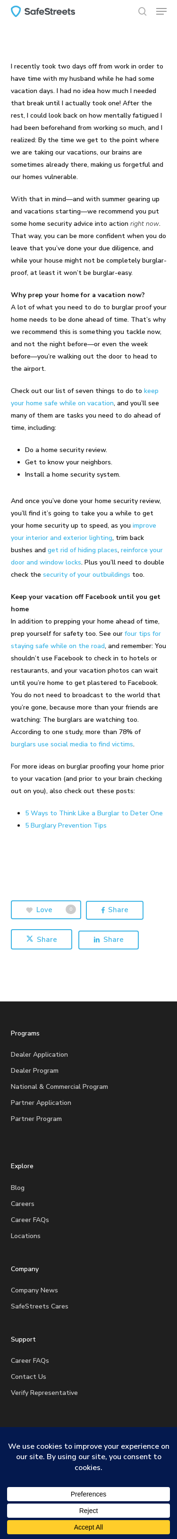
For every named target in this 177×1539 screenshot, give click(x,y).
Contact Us (28, 1376)
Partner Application (41, 1102)
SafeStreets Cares (39, 1306)
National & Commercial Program (59, 1086)
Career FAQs (30, 1219)
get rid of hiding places (83, 550)
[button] (161, 11)
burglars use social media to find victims (72, 744)
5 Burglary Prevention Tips (66, 825)
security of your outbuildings (86, 574)
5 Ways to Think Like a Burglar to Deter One (94, 813)
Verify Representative (44, 1392)
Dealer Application (39, 1054)
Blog (18, 1187)
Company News (34, 1290)
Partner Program (36, 1118)
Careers (22, 1203)
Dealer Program (35, 1070)
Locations (26, 1235)
